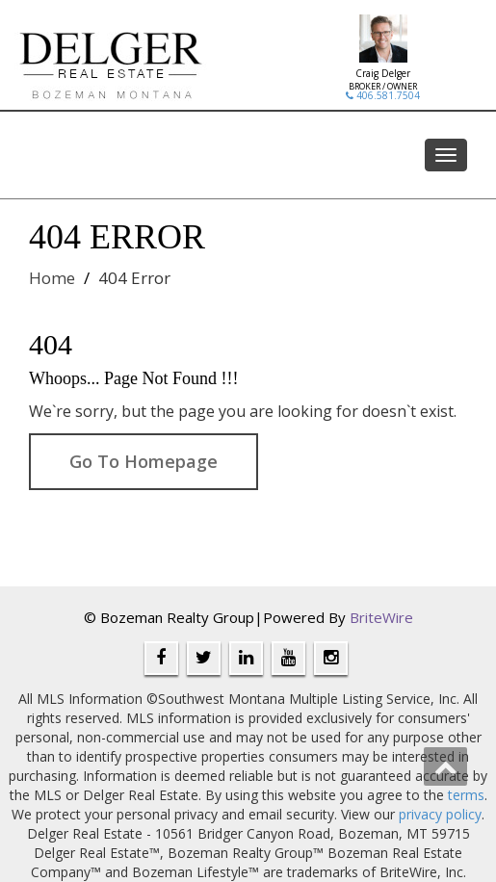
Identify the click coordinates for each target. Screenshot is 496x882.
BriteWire (381, 617)
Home (52, 278)
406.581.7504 (383, 95)
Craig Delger (382, 73)
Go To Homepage (143, 461)
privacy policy (440, 814)
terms (466, 795)
